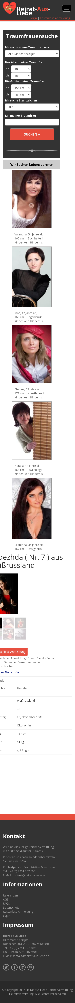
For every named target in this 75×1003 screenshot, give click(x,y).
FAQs (6, 903)
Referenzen (10, 895)
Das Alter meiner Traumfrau (24, 62)
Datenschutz (11, 907)
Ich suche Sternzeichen (21, 100)
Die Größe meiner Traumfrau (25, 81)
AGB (6, 899)
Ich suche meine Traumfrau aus (27, 47)
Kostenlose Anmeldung (55, 18)
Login (33, 18)
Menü (66, 8)
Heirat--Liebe (33, 11)
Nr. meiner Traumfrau (20, 115)
